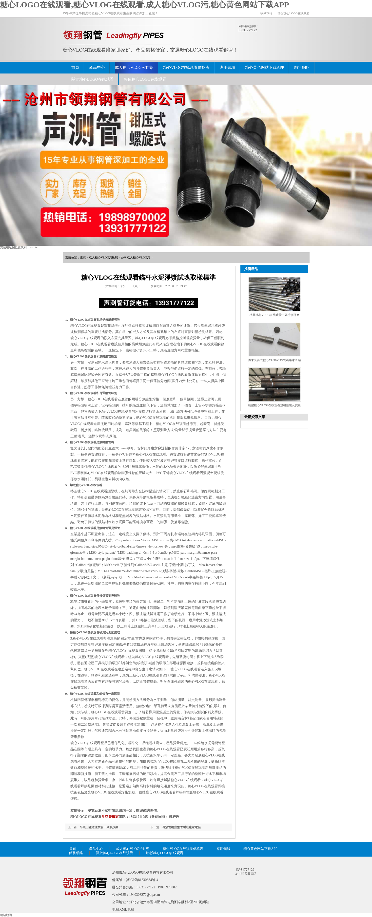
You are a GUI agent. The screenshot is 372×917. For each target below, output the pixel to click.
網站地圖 (6, 915)
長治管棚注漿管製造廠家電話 (181, 827)
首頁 (75, 67)
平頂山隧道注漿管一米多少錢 (99, 827)
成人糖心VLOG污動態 (134, 67)
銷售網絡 (302, 67)
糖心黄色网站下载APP (264, 67)
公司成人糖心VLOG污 (135, 257)
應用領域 (227, 67)
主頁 (83, 257)
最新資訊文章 (254, 417)
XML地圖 (126, 909)
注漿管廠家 (110, 817)
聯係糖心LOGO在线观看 (293, 13)
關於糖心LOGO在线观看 (92, 79)
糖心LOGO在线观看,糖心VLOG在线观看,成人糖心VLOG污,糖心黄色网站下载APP (144, 4)
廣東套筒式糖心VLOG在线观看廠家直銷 (274, 360)
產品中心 (97, 67)
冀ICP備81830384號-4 (142, 880)
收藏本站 (266, 13)
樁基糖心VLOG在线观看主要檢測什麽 (274, 315)
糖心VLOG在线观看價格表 (186, 67)
